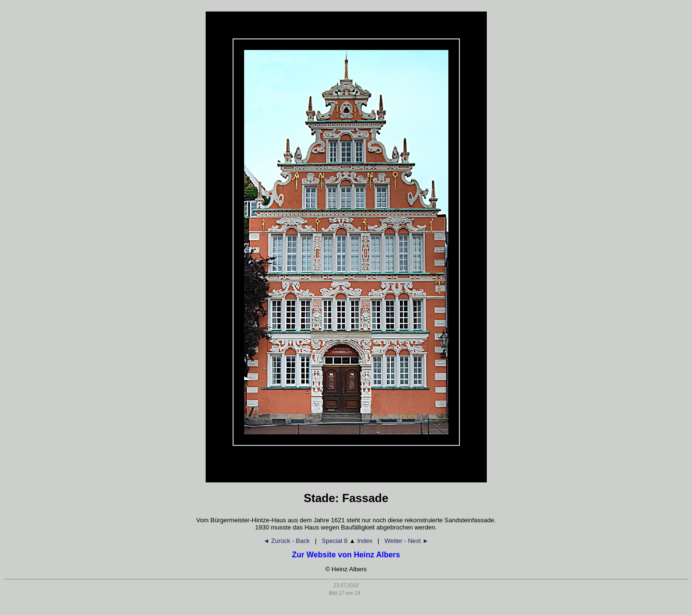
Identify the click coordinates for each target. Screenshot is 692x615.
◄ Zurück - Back (286, 540)
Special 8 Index (347, 540)
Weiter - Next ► (406, 540)
